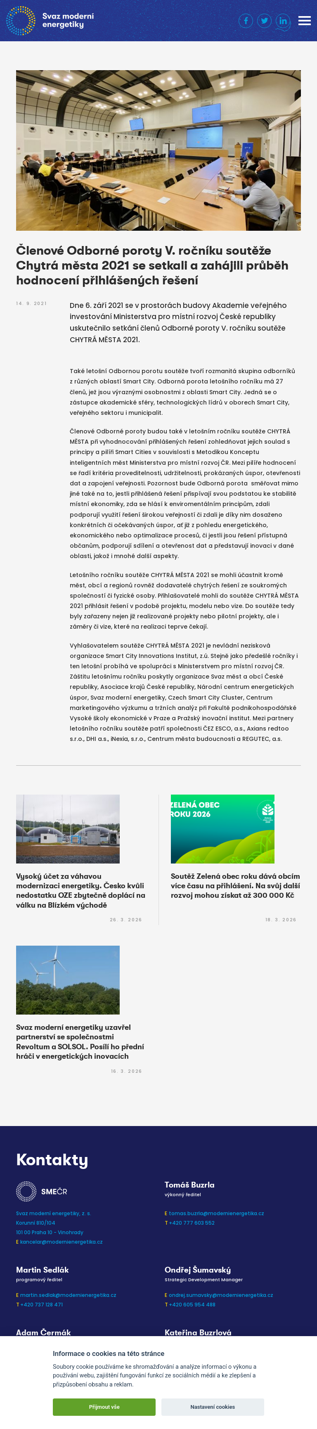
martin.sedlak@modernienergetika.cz (68, 1295)
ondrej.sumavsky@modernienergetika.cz (221, 1295)
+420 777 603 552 (192, 1222)
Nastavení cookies (212, 1407)
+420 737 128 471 (41, 1304)
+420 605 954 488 (192, 1304)
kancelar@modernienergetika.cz (61, 1241)
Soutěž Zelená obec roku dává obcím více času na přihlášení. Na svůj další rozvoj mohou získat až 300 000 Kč (235, 886)
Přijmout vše (104, 1407)
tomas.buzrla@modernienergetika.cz (216, 1213)
